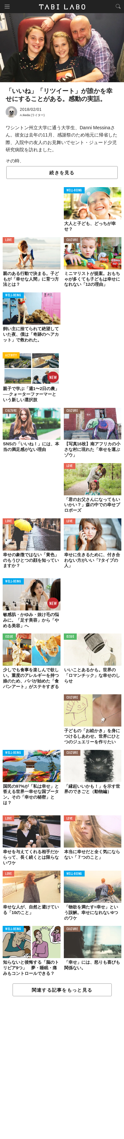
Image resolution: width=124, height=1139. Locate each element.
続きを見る (61, 172)
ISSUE (9, 637)
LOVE (8, 240)
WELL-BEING (74, 190)
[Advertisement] (62, 1068)
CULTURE (72, 240)
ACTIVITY (11, 356)
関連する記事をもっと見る (62, 990)
